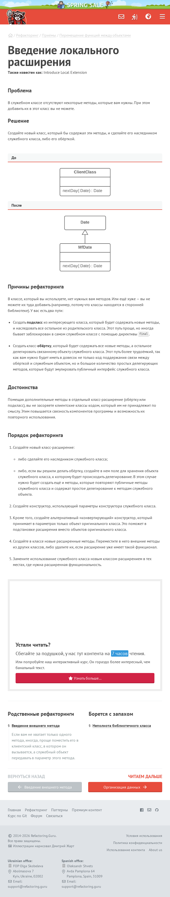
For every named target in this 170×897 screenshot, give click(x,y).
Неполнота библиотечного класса (122, 725)
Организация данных (125, 787)
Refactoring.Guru (43, 835)
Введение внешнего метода (36, 725)
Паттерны (59, 810)
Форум (36, 816)
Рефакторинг (27, 35)
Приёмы (49, 35)
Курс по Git (17, 816)
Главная (14, 810)
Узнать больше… (85, 678)
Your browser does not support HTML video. (85, 611)
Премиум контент (87, 810)
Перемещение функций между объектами (95, 35)
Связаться (54, 816)
